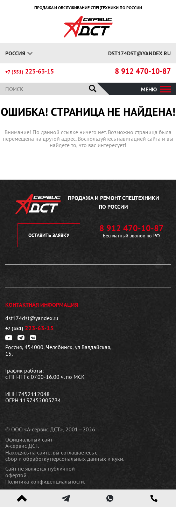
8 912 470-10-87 (143, 71)
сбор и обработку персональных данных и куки (64, 458)
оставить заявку (48, 235)
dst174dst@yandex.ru (139, 53)
